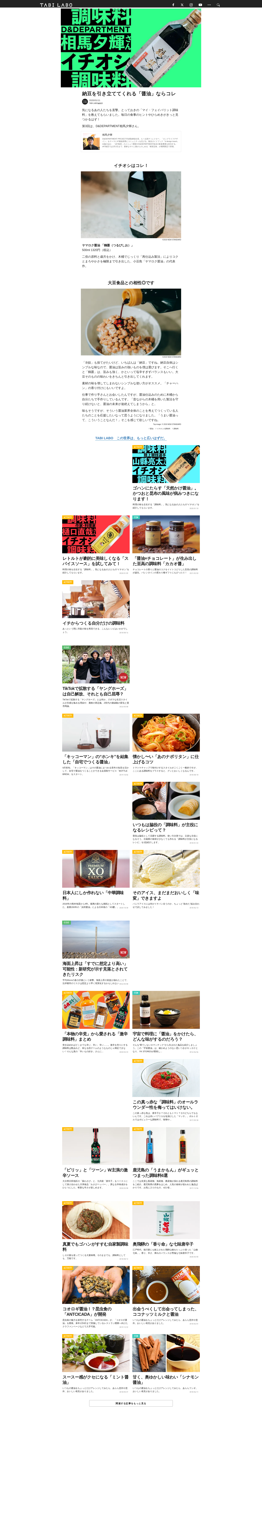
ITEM (136, 519)
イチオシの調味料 (163, 430)
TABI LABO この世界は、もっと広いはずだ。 (131, 439)
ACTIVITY (138, 448)
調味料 (176, 430)
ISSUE (66, 649)
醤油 (151, 430)
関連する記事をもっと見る (131, 1405)
